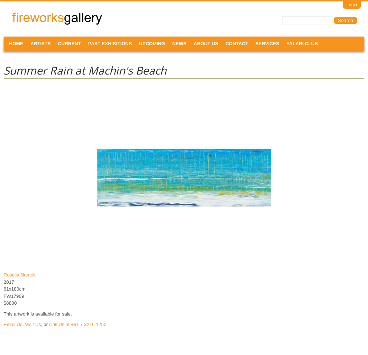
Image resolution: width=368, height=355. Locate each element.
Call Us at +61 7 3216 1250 (77, 324)
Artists (40, 43)
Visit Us (33, 324)
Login (352, 4)
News (179, 43)
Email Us (13, 324)
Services (268, 43)
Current (69, 43)
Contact (237, 43)
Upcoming (152, 43)
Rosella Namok (20, 275)
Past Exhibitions (110, 43)
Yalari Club (302, 43)
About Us (206, 43)
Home (16, 43)
